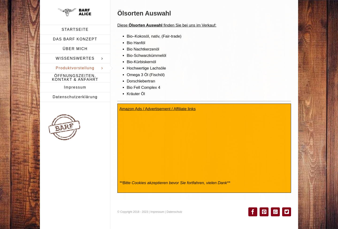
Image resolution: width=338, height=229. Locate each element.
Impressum (157, 211)
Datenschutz (174, 211)
